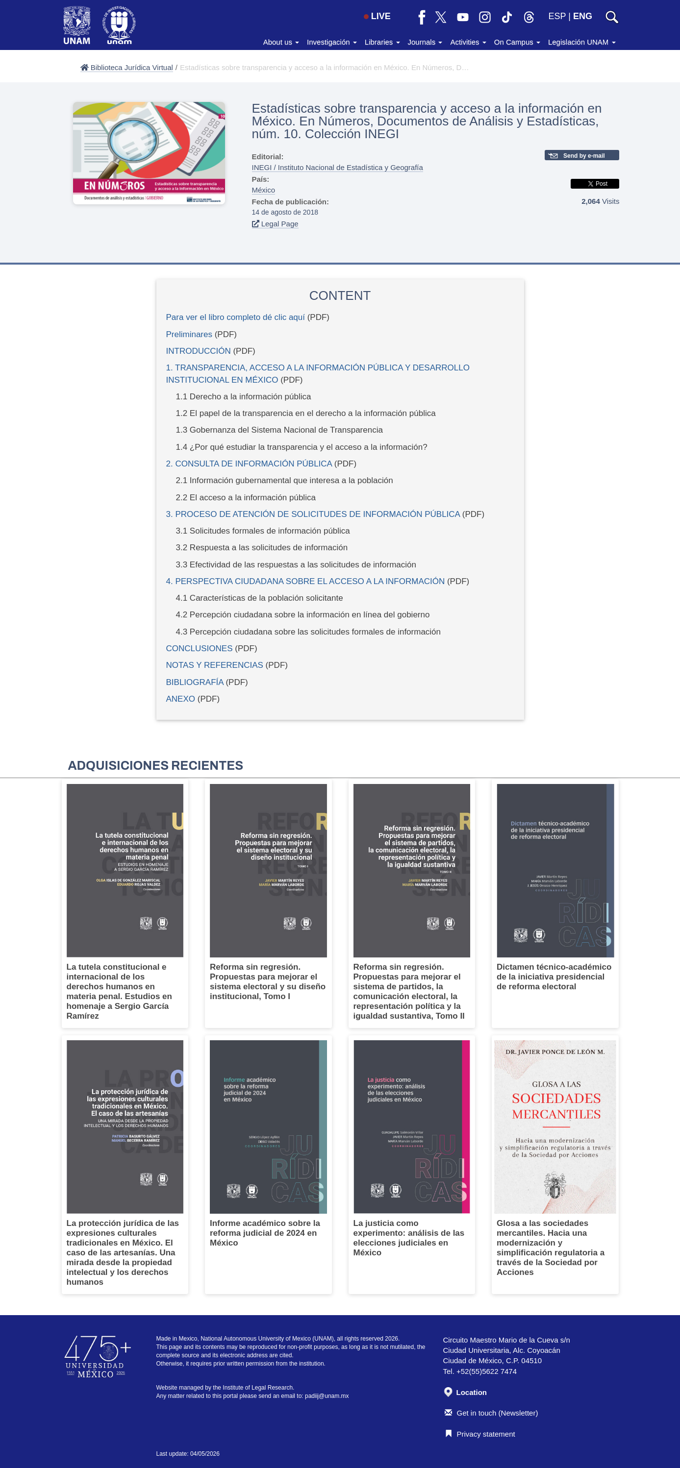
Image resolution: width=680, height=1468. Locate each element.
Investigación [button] (332, 42)
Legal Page (275, 224)
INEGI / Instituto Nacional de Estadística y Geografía (337, 167)
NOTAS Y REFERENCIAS (214, 665)
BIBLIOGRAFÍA (195, 682)
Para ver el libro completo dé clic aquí (235, 317)
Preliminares (189, 334)
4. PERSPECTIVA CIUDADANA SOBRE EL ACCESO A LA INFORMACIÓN (305, 581)
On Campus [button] (517, 42)
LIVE (377, 16)
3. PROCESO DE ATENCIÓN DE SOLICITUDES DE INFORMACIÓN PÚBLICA (313, 514)
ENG (582, 16)
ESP (557, 16)
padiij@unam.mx (327, 1396)
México (264, 190)
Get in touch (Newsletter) (491, 1413)
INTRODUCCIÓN (198, 351)
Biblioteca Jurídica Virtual (126, 67)
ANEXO (181, 699)
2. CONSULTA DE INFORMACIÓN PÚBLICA (249, 463)
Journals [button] (425, 42)
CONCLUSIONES (199, 648)
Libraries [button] (382, 42)
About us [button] (281, 42)
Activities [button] (468, 42)
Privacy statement (480, 1434)
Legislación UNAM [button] (582, 42)
